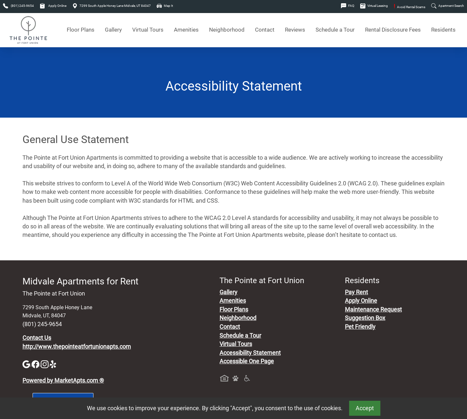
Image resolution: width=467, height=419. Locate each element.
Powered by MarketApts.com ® (63, 380)
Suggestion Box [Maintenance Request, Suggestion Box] (365, 318)
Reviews (295, 30)
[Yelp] (54, 363)
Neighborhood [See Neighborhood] (227, 30)
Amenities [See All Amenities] (186, 30)
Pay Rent (356, 292)
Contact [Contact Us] (265, 30)
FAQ (347, 6)
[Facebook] (36, 363)
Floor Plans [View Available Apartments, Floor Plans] (80, 30)
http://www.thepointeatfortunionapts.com (76, 346)
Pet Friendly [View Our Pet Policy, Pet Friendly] (360, 327)
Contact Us (36, 338)
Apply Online (53, 6)
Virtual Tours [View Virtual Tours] (147, 30)
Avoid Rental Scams (409, 7)
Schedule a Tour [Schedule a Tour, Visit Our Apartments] (335, 30)
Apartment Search (447, 6)
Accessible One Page (246, 361)
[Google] (27, 363)
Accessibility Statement (250, 353)
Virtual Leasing (374, 6)
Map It (165, 6)
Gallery (113, 30)
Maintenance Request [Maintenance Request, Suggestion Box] (373, 309)
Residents (443, 30)
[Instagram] (45, 363)
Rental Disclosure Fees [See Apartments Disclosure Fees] (393, 30)
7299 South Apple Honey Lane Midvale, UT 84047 (111, 6)
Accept (365, 408)
